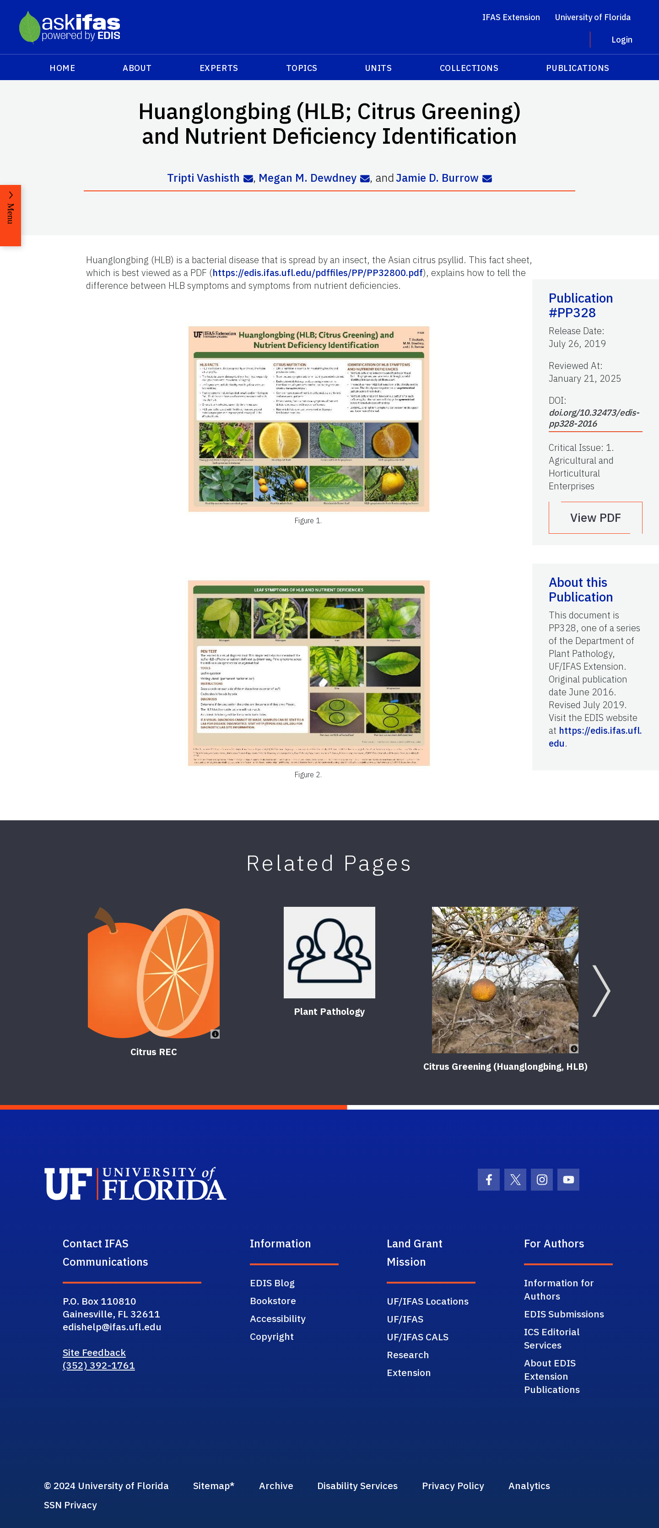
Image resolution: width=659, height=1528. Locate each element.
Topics (302, 68)
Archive (281, 1485)
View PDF (595, 517)
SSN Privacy (70, 1504)
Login (621, 39)
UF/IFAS (405, 1318)
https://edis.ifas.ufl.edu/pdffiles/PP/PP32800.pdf (317, 272)
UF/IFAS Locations (428, 1300)
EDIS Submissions (564, 1313)
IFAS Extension (511, 17)
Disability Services (364, 1485)
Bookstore (273, 1300)
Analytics (540, 1485)
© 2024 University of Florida (107, 1485)
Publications (577, 68)
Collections (469, 68)
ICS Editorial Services (552, 1338)
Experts (219, 68)
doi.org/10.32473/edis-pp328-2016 (594, 417)
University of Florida (593, 17)
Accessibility (278, 1317)
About (137, 68)
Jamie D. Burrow (438, 178)
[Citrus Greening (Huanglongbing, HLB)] (505, 979)
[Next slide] (601, 990)
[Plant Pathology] (329, 952)
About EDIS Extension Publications (552, 1375)
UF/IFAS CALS (417, 1336)
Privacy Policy (462, 1485)
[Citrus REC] (154, 972)
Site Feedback (94, 1351)
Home (62, 68)
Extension (409, 1371)
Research (408, 1354)
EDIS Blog (272, 1282)
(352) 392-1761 (99, 1364)
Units (378, 68)
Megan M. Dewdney (308, 178)
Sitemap (214, 1485)
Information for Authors (559, 1289)
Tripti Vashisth (203, 178)
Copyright (272, 1335)
